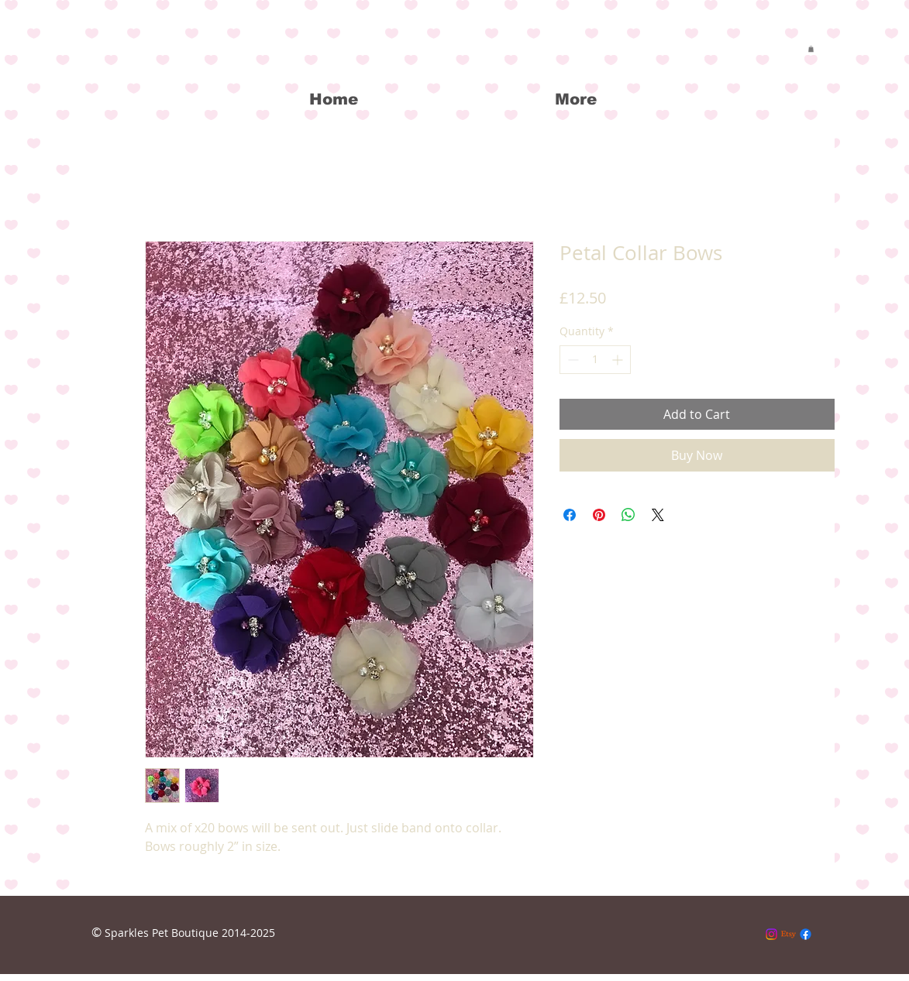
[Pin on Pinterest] (599, 515)
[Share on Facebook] (569, 515)
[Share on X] (658, 515)
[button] (811, 49)
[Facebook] (805, 934)
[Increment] (618, 359)
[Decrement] (571, 359)
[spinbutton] (595, 359)
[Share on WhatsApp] (628, 515)
